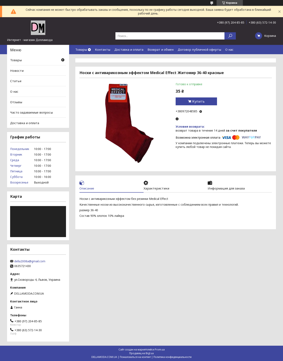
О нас (229, 49)
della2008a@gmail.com (29, 261)
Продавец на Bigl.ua (141, 353)
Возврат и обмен (160, 49)
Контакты (102, 49)
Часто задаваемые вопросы (31, 112)
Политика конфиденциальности (172, 357)
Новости (17, 70)
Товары (81, 49)
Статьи (15, 81)
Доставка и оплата (128, 49)
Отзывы (16, 102)
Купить (198, 101)
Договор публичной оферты (199, 49)
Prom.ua (160, 349)
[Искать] (230, 36)
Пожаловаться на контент (135, 357)
